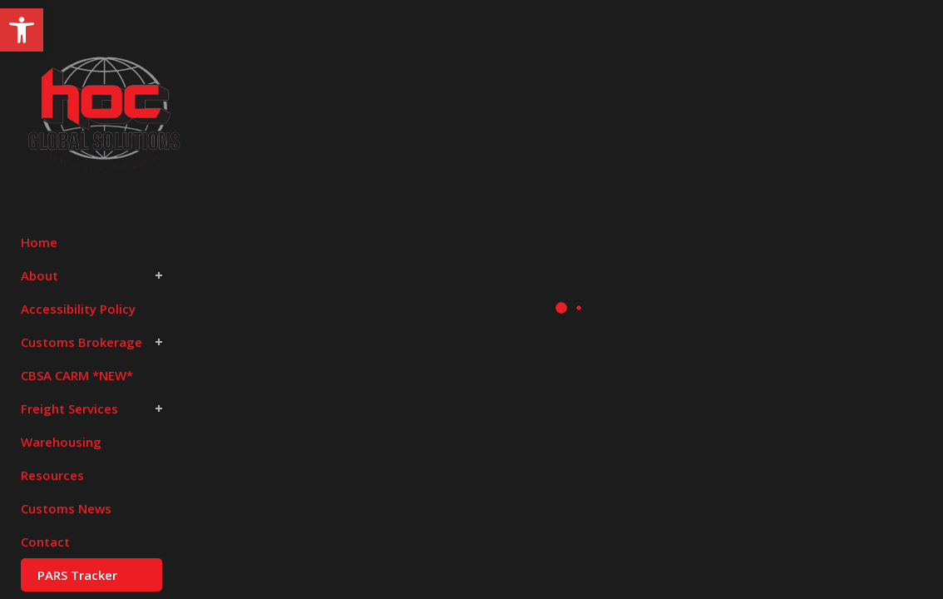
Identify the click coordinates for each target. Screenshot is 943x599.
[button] (21, 30)
